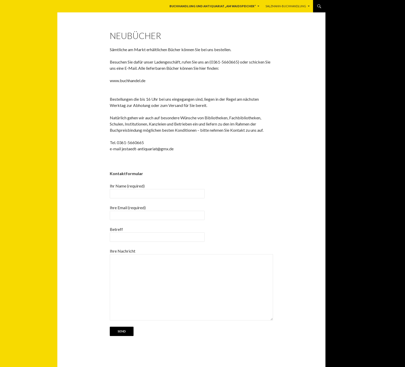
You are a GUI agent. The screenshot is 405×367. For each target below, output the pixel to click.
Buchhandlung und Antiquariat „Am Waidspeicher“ (212, 6)
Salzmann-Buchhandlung (286, 6)
